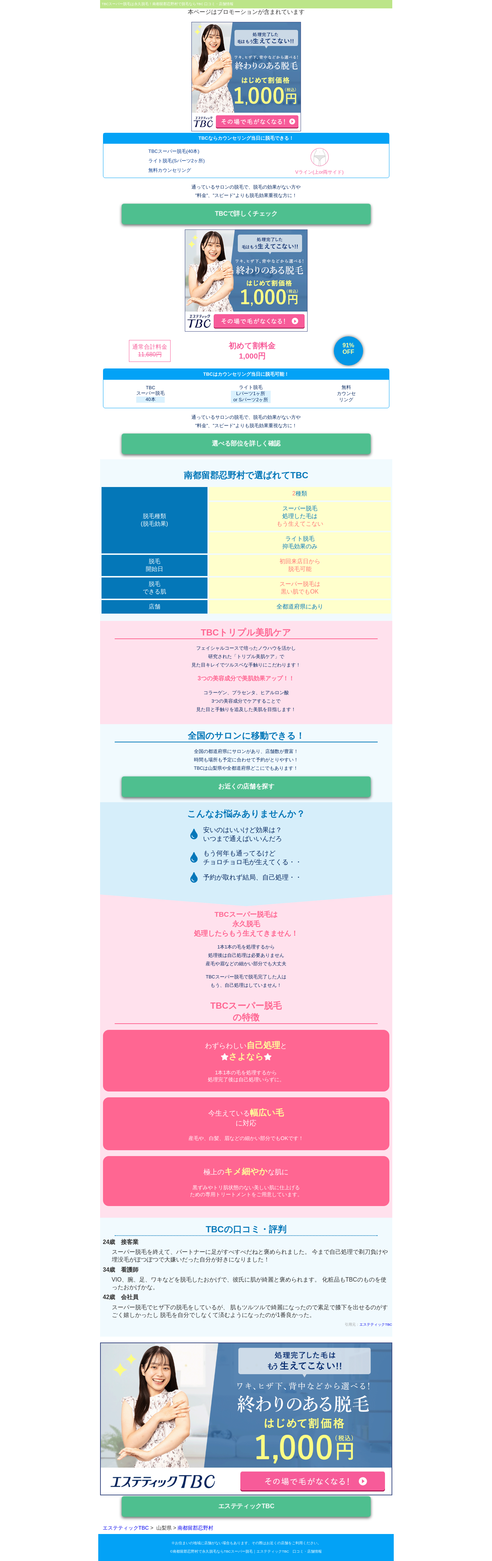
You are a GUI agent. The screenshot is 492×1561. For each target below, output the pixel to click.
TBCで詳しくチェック (246, 213)
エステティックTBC (375, 1324)
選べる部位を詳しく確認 (246, 443)
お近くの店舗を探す (246, 786)
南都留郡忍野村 (195, 1528)
